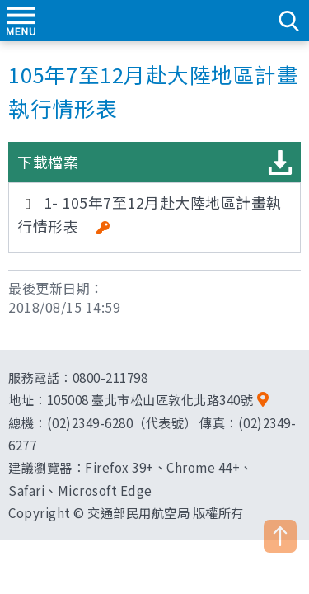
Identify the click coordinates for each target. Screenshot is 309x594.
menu (20, 20)
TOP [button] (280, 536)
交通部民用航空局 (155, 20)
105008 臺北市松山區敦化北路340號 (150, 399)
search (288, 20)
